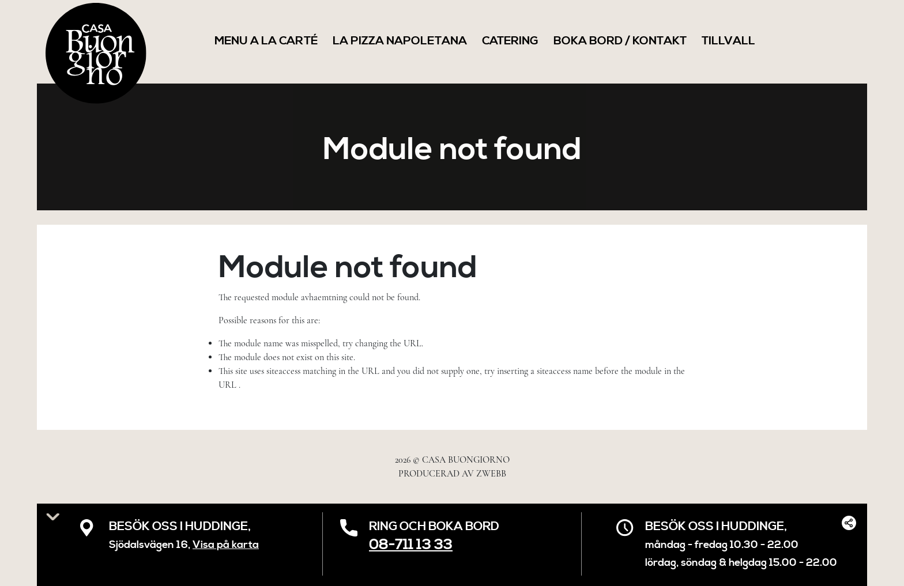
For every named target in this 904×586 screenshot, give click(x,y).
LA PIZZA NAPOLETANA (400, 41)
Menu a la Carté (266, 41)
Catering (510, 41)
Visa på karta (226, 544)
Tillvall (728, 41)
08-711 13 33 (411, 545)
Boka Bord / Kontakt (620, 41)
